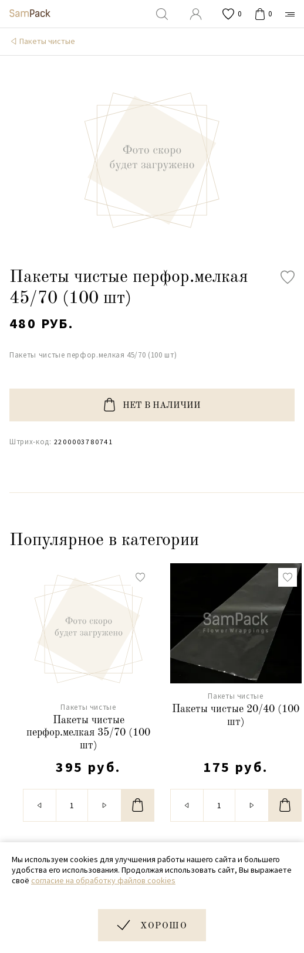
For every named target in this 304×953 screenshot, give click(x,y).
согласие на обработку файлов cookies (103, 880)
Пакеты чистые (47, 41)
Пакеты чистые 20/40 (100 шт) (235, 715)
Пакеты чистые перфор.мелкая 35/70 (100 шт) (88, 733)
